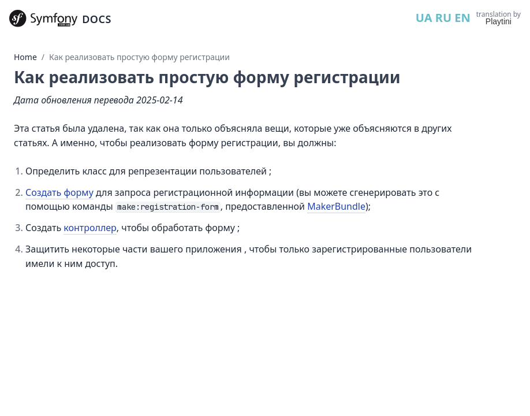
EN (462, 17)
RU (443, 17)
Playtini (499, 21)
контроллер (90, 227)
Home (25, 56)
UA (424, 17)
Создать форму (59, 192)
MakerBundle (336, 206)
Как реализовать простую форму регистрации (139, 56)
